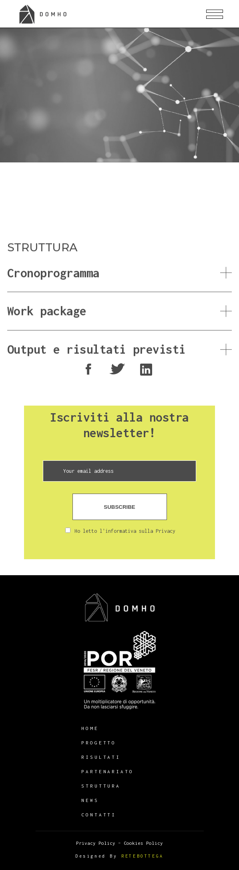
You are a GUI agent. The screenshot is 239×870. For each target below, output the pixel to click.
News (90, 800)
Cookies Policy (143, 843)
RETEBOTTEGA (142, 856)
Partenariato (107, 771)
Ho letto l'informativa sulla (120, 531)
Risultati (101, 757)
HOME (90, 728)
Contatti (98, 814)
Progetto (98, 742)
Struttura (101, 785)
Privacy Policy (95, 843)
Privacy (165, 531)
